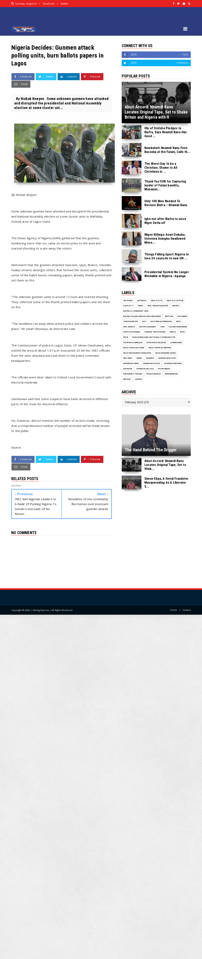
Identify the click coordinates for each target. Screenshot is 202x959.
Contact (186, 610)
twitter (64, 3)
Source (16, 447)
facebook (49, 3)
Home (173, 610)
